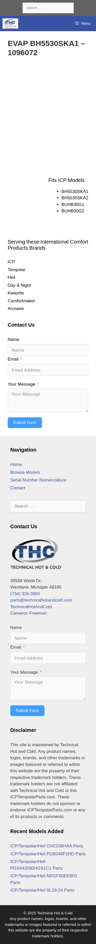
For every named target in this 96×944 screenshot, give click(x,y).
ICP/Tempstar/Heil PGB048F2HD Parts (48, 853)
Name (13, 339)
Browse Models (25, 472)
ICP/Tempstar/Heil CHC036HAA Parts (46, 846)
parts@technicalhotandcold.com (41, 600)
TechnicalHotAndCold (31, 606)
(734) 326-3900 (25, 593)
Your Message (21, 384)
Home (16, 464)
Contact (17, 488)
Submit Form (25, 422)
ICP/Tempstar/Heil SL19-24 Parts (42, 890)
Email (13, 359)
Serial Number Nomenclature (38, 480)
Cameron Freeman (28, 613)
